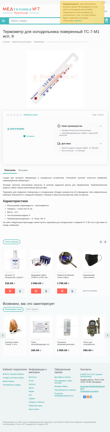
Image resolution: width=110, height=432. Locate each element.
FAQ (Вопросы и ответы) (65, 390)
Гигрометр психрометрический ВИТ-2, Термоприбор (66, 343)
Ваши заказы (8, 381)
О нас (31, 381)
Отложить (29, 136)
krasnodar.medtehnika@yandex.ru (92, 387)
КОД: (94, 115)
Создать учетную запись (13, 378)
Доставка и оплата (63, 377)
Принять (78, 21)
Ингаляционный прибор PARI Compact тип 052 (14, 276)
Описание (9, 170)
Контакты (33, 377)
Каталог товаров (3, 21)
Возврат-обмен (61, 386)
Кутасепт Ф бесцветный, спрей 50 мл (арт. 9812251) (40, 276)
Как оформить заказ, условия (63, 382)
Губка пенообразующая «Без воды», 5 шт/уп (41, 343)
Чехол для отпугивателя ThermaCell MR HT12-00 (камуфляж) (92, 343)
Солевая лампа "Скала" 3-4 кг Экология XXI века (13, 343)
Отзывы (23, 170)
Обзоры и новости (36, 402)
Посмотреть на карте (89, 391)
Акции (31, 391)
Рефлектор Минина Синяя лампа (91, 276)
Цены (31, 388)
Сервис (32, 398)
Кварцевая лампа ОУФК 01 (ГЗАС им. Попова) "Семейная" (66, 276)
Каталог (32, 384)
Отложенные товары (12, 385)
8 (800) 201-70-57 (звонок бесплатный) (91, 375)
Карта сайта (34, 409)
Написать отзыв (30, 115)
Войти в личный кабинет (13, 374)
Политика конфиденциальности (64, 394)
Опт (30, 395)
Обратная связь (35, 406)
